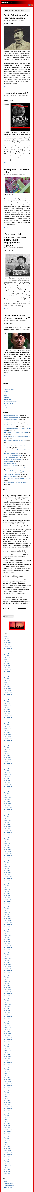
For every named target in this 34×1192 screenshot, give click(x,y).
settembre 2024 (8, 675)
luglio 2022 (6, 724)
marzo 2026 (7, 640)
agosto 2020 (7, 769)
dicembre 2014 (8, 899)
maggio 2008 (7, 1050)
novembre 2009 (8, 1016)
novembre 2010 (8, 993)
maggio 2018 (7, 820)
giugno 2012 (7, 956)
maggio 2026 (7, 636)
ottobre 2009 (7, 1018)
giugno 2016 (7, 864)
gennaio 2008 (7, 1058)
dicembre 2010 (8, 991)
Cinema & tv (22, 320)
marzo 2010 (7, 1008)
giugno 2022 (7, 726)
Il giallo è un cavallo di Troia (11, 457)
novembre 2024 (8, 671)
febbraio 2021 (7, 757)
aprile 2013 (7, 937)
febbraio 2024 (7, 688)
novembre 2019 (8, 786)
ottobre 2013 (7, 926)
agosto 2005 (7, 1114)
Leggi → (6, 86)
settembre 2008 (8, 1043)
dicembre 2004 (8, 1129)
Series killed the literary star (11, 415)
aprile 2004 (7, 1144)
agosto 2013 (7, 930)
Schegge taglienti (8, 399)
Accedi (5, 1181)
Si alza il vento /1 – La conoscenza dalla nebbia (16, 432)
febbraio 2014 (7, 918)
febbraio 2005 (7, 1125)
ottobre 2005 (7, 1110)
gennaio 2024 (7, 690)
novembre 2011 (8, 970)
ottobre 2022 (7, 719)
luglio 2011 (6, 978)
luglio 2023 (6, 701)
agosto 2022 (7, 723)
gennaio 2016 (7, 874)
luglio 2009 (6, 1024)
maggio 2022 (7, 728)
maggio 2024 (7, 682)
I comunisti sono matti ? (16, 93)
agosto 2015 (7, 884)
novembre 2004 (8, 1131)
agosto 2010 (7, 999)
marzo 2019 (7, 801)
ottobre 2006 (7, 1087)
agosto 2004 (7, 1137)
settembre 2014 (8, 905)
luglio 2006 (6, 1093)
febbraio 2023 (7, 711)
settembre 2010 (8, 997)
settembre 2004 (8, 1135)
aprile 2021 (7, 753)
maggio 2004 (7, 1142)
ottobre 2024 (7, 673)
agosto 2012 (7, 953)
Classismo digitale (8, 461)
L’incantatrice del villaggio (10, 419)
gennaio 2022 (7, 736)
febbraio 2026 (7, 642)
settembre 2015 (8, 882)
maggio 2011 (7, 981)
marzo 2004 (7, 1146)
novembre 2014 (8, 901)
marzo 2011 (7, 985)
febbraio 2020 (7, 780)
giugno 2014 (7, 910)
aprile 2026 (7, 638)
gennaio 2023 (7, 713)
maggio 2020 (7, 774)
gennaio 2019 (7, 805)
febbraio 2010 (7, 1010)
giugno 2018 (7, 818)
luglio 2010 (6, 1001)
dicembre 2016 (8, 853)
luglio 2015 (6, 885)
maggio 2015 (7, 889)
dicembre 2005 (8, 1106)
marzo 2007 (7, 1077)
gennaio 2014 (7, 920)
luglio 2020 (6, 770)
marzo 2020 (7, 778)
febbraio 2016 (7, 872)
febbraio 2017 (7, 849)
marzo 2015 (7, 893)
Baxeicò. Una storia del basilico (12, 417)
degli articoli (8, 1183)
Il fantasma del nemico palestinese (13, 455)
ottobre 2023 (7, 696)
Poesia (5, 395)
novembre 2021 (8, 740)
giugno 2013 (7, 933)
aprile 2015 (7, 891)
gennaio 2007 (7, 1081)
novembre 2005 (8, 1108)
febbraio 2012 (7, 964)
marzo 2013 (7, 939)
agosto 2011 (7, 976)
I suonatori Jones (8, 403)
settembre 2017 (8, 836)
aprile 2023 (7, 707)
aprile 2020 (7, 776)
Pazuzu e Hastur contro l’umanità (12, 459)
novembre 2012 (8, 947)
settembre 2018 (8, 813)
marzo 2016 (7, 870)
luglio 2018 (6, 816)
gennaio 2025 (7, 667)
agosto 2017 (7, 838)
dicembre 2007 (8, 1060)
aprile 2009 (7, 1029)
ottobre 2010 (7, 995)
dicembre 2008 (8, 1037)
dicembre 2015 (8, 876)
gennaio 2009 (7, 1035)
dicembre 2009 (8, 1014)
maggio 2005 (7, 1119)
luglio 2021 (6, 747)
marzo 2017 (7, 847)
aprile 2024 (7, 684)
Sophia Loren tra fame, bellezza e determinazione (17, 436)
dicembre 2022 (8, 715)
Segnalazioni (7, 405)
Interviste (6, 391)
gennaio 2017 (7, 851)
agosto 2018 (7, 815)
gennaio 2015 (7, 897)
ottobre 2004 (7, 1133)
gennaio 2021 (7, 759)
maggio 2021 (7, 751)
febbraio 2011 (7, 987)
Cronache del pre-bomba (10, 401)
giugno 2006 (7, 1094)
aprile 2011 (7, 983)
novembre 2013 (8, 924)
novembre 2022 (8, 717)
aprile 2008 (7, 1052)
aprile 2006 (7, 1098)
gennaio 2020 (7, 782)
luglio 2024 (6, 678)
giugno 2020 (7, 772)
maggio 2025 (7, 659)
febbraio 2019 (7, 803)
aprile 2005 (7, 1121)
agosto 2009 (7, 1022)
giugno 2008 (7, 1048)
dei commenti (9, 1185)
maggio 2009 (7, 1027)
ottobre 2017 (7, 834)
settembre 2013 (8, 928)
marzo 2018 (7, 824)
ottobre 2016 (7, 857)
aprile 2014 (7, 914)
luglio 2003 (6, 1162)
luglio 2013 (6, 931)
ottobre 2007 (7, 1064)
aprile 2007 (7, 1075)
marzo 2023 (7, 709)
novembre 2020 (8, 763)
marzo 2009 (7, 1031)
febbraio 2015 (7, 895)
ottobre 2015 (7, 880)
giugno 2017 (7, 841)
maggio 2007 (7, 1073)
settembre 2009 (8, 1020)
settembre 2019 (8, 790)
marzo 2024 (7, 686)
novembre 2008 (8, 1039)
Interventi (6, 386)
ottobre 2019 (7, 788)
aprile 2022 (7, 730)
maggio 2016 (7, 866)
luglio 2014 (6, 908)
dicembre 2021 (8, 738)
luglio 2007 (6, 1070)
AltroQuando (7, 407)
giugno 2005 (7, 1117)
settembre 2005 (8, 1112)
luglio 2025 (6, 655)
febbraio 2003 (7, 1171)
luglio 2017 (6, 839)
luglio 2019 (6, 793)
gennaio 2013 (7, 943)
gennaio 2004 (7, 1150)
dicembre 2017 (8, 830)
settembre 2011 (8, 974)
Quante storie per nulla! (10, 421)
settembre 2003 (8, 1158)
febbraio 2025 (7, 665)
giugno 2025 (7, 657)
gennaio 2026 (7, 644)
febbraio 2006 (7, 1102)
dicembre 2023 (8, 692)
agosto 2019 (7, 792)
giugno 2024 (7, 680)
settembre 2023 (8, 698)
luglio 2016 (6, 862)
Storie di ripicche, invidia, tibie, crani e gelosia (16, 467)
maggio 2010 (7, 1004)
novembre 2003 (8, 1154)
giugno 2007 (7, 1071)
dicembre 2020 (8, 761)
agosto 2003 (7, 1160)
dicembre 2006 (8, 1083)
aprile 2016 (7, 868)
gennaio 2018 (7, 828)
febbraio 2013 (7, 941)
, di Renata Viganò (14, 449)
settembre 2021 (8, 744)
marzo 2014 (7, 916)
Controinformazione (23, 95)
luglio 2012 (6, 954)
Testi (5, 393)
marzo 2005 (7, 1123)
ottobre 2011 (7, 972)
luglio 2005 (6, 1116)
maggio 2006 (7, 1096)
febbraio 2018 (7, 826)
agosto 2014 (7, 907)
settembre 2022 (8, 721)
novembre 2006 (8, 1085)
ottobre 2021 (7, 742)
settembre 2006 (8, 1089)
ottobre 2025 (7, 650)
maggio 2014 (7, 912)
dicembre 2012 (8, 945)
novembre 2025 (8, 648)
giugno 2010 (7, 1002)
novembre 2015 (8, 878)
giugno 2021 (7, 749)
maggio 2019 (7, 797)
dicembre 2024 (8, 669)
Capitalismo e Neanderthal (11, 423)
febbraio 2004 (7, 1148)
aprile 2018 (7, 822)
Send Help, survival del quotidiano (13, 444)
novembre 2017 (8, 832)
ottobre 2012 (7, 949)
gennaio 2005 (7, 1127)
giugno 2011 (7, 979)
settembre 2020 (8, 767)
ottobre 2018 (7, 811)
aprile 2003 (7, 1167)
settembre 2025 (8, 652)
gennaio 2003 (7, 1173)
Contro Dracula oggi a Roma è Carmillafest (15, 482)
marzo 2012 (7, 962)
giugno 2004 (7, 1140)
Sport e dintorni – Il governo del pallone (14, 440)
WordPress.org (8, 1187)
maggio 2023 (7, 705)
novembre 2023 (8, 694)
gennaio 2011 (7, 989)
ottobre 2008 (7, 1041)
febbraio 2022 (7, 734)
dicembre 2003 (8, 1152)
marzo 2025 (7, 663)
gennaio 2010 (7, 1012)
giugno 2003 (7, 1163)
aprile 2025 (7, 661)
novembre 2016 (8, 855)
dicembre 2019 (8, 784)
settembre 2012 (8, 951)
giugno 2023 (7, 703)
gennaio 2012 (7, 966)
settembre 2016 (8, 859)
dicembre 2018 (8, 807)
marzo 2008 (7, 1054)
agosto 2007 (7, 1068)
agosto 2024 (7, 677)
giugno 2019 (7, 795)
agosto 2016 (7, 861)
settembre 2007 (8, 1066)
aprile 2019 (7, 799)
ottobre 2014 (7, 903)
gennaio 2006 (7, 1104)
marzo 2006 (7, 1100)
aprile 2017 (7, 845)
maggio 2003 (7, 1165)
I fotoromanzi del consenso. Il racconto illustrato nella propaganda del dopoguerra (15, 240)
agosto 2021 (7, 746)
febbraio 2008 (7, 1056)
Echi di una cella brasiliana (11, 476)
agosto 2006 (7, 1091)
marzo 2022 (7, 732)
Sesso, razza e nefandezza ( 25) (17, 478)
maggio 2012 (7, 958)
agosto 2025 (7, 654)
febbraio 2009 (7, 1033)
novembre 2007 (8, 1062)
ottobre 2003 (7, 1156)
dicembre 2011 (8, 968)
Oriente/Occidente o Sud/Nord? (12, 474)
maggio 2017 (7, 843)
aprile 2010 (7, 1006)
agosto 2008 (7, 1045)
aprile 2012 (7, 960)
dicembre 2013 (8, 922)
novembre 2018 (8, 809)
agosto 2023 (7, 700)
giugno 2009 (7, 1025)
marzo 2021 (7, 755)
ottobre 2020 (7, 765)
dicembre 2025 (8, 646)
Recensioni (21, 20)
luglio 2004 (6, 1139)
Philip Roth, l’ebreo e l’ (11, 453)
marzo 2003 (7, 1169)
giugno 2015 (7, 887)
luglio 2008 (6, 1047)
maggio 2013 (7, 935)
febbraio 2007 (7, 1079)
